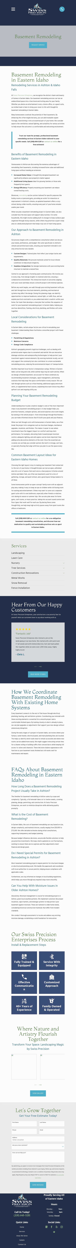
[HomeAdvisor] (54, 1232)
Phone (14, 1130)
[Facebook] (51, 1227)
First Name (15, 1122)
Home (22, 1227)
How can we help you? (19, 1153)
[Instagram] (61, 1227)
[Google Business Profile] (46, 1227)
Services (22, 1231)
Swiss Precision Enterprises (23, 95)
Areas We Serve (22, 1236)
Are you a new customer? (20, 1145)
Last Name (43, 1122)
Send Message (38, 1185)
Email (41, 1130)
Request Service (38, 45)
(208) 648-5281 (22, 1215)
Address (14, 1138)
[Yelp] (56, 1227)
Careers (22, 1240)
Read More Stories (38, 674)
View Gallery (38, 1093)
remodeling (23, 195)
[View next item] (40, 666)
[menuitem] (38, 553)
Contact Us (22, 1244)
